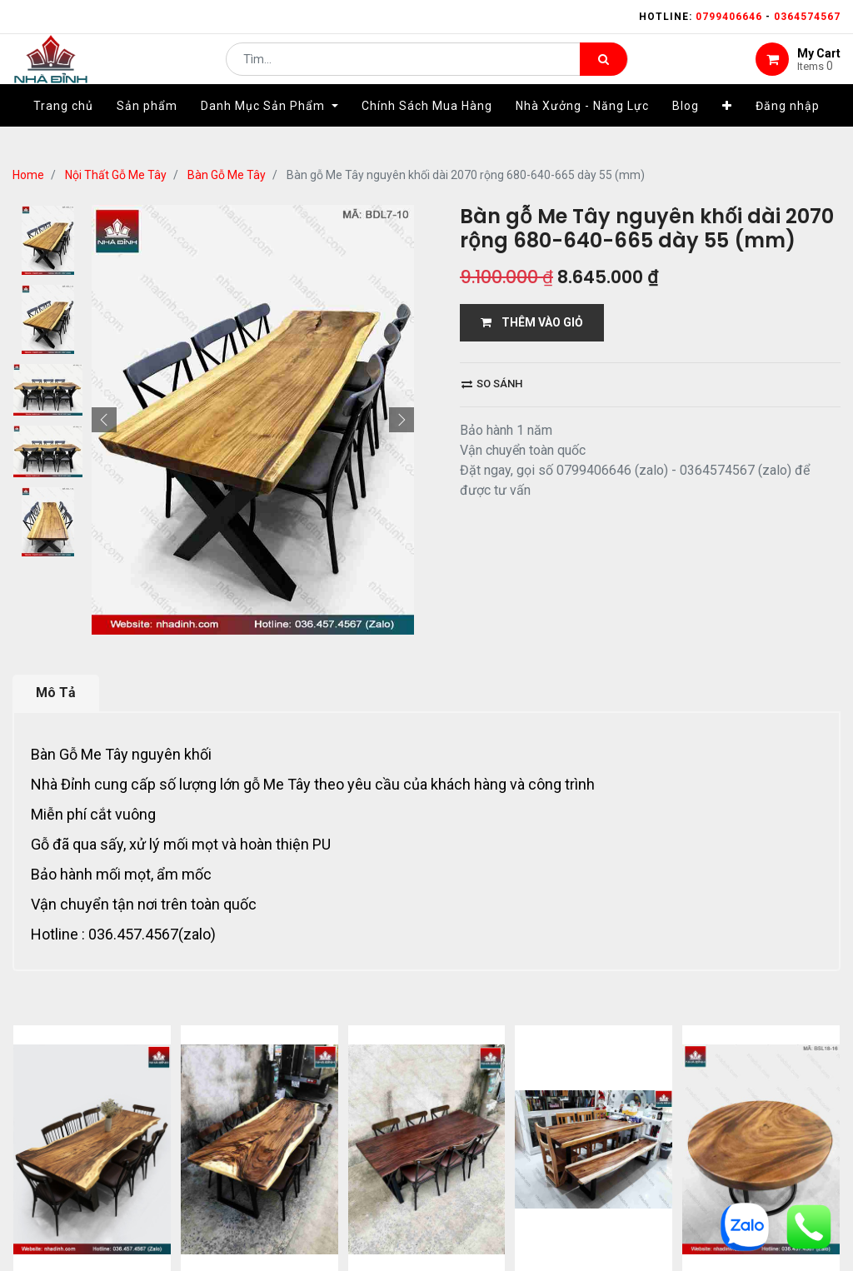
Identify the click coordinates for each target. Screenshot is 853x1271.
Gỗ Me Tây (93, 754)
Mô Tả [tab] (56, 692)
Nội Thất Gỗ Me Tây (116, 175)
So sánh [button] (491, 383)
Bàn (43, 754)
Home (28, 175)
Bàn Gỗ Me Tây (226, 175)
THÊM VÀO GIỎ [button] (532, 322)
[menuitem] (63, 131)
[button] (727, 131)
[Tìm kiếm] (603, 71)
